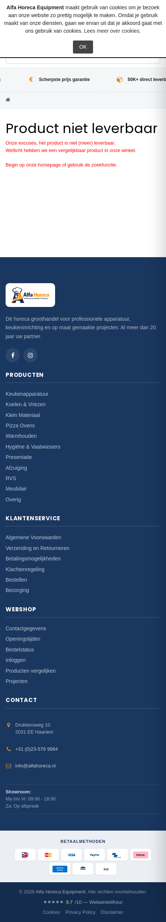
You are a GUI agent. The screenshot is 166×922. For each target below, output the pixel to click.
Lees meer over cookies (112, 31)
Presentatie (19, 457)
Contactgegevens (26, 628)
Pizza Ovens (20, 425)
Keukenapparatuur (27, 394)
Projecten (17, 681)
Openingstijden (23, 639)
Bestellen (16, 580)
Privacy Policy (81, 912)
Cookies (51, 912)
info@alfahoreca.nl (35, 766)
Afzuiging (16, 468)
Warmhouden (21, 436)
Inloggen (16, 660)
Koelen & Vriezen (26, 404)
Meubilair (16, 489)
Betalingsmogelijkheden (33, 559)
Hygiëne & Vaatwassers (33, 447)
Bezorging (17, 590)
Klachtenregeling (25, 569)
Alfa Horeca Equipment (61, 891)
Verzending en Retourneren (37, 548)
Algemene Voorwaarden (33, 537)
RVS (11, 478)
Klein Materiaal (23, 415)
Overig (13, 499)
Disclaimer (112, 912)
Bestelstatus (20, 650)
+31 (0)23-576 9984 (36, 749)
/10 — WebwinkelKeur (82, 902)
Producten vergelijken (31, 671)
